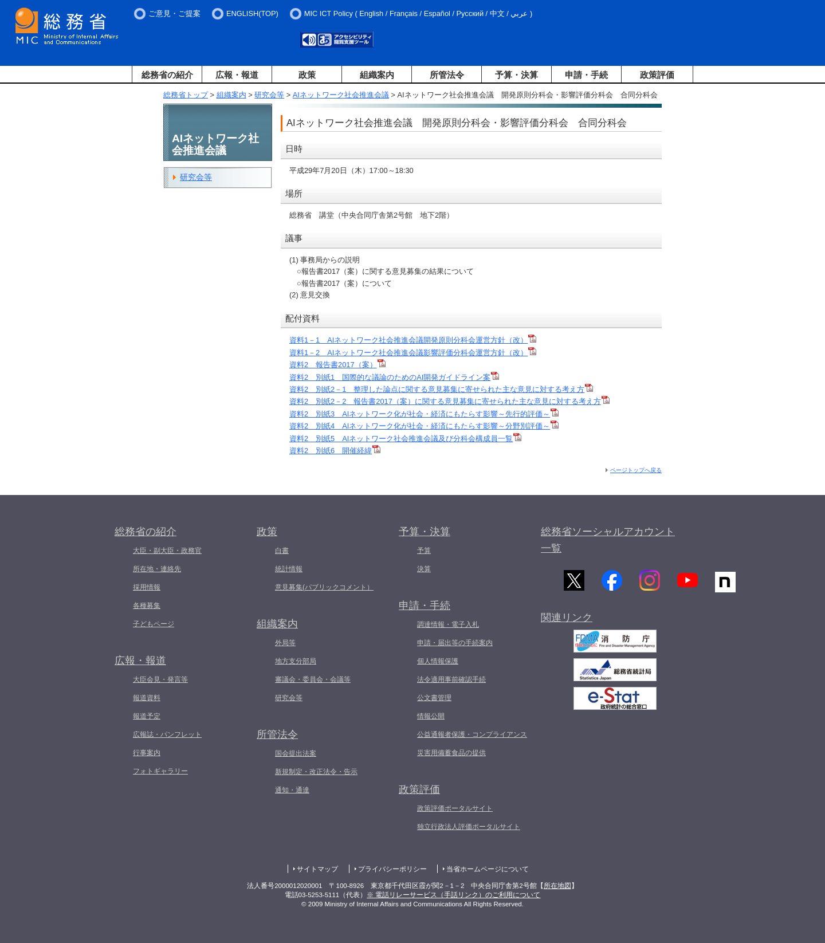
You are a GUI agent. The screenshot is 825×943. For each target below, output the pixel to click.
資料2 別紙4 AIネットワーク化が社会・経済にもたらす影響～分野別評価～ (424, 426)
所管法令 (447, 75)
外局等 (285, 643)
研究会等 (269, 95)
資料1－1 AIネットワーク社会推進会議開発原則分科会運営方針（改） (412, 340)
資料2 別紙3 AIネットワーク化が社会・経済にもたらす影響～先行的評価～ (424, 414)
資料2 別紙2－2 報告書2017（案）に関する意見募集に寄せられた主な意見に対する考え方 (449, 401)
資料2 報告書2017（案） (337, 364)
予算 (424, 551)
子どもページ (153, 624)
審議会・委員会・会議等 (313, 679)
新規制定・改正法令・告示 (316, 772)
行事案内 (146, 753)
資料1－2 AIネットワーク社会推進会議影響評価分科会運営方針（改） (412, 352)
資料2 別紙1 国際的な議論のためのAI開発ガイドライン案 (394, 377)
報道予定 (146, 716)
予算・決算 (516, 75)
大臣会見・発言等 (160, 679)
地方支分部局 (295, 661)
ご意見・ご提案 (174, 13)
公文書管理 (434, 698)
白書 (282, 551)
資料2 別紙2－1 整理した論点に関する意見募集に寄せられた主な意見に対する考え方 (441, 389)
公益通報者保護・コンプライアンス (472, 734)
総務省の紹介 (167, 75)
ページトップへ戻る (636, 470)
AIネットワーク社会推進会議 (341, 95)
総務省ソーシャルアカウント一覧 (608, 540)
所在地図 (557, 885)
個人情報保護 (437, 661)
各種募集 (146, 606)
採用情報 (146, 587)
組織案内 (377, 75)
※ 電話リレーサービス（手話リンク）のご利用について (453, 894)
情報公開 (431, 716)
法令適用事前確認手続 (451, 679)
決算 (424, 569)
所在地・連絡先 (157, 569)
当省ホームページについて (487, 869)
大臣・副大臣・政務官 (167, 551)
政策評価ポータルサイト (455, 808)
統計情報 (288, 569)
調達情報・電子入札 (448, 624)
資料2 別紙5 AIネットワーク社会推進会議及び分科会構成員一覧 (405, 438)
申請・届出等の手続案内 (455, 643)
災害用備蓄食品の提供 (451, 753)
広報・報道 (236, 75)
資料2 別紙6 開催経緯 (334, 450)
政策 (307, 75)
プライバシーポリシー (392, 869)
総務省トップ (185, 95)
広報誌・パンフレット (167, 734)
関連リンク (566, 621)
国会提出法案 (295, 753)
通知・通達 (292, 790)
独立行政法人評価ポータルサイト (468, 827)
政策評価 (657, 75)
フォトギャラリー (160, 771)
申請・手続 (586, 75)
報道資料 (146, 698)
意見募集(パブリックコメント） (324, 587)
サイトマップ (317, 869)
